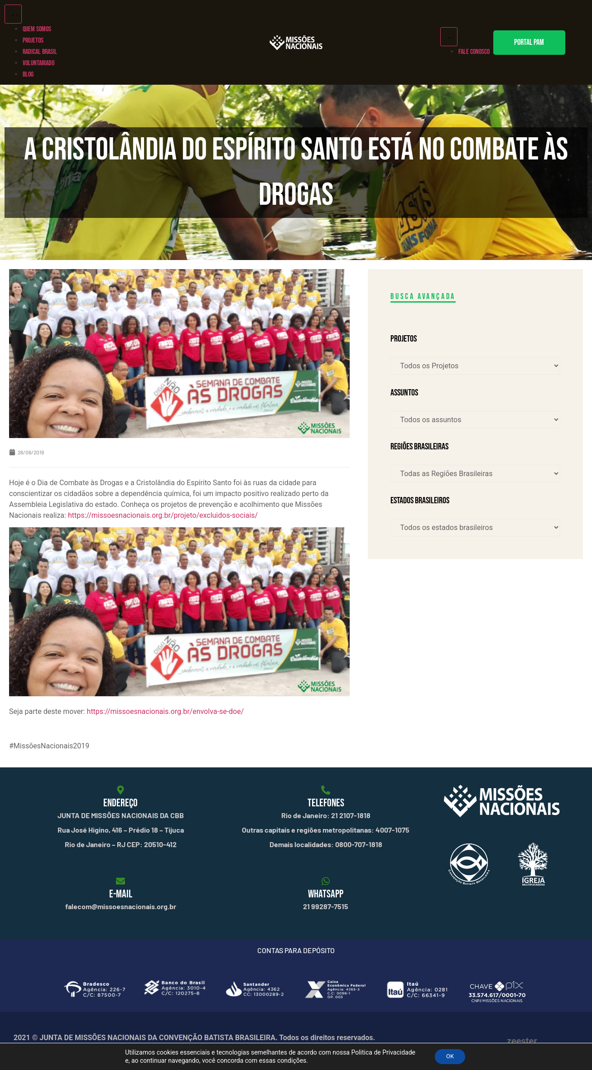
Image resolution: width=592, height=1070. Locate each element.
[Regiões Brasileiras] (475, 473)
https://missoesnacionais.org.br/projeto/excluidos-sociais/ (163, 515)
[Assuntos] (475, 420)
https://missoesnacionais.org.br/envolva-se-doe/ (165, 711)
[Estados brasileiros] (475, 527)
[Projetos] (475, 366)
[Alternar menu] (13, 14)
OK (450, 1056)
